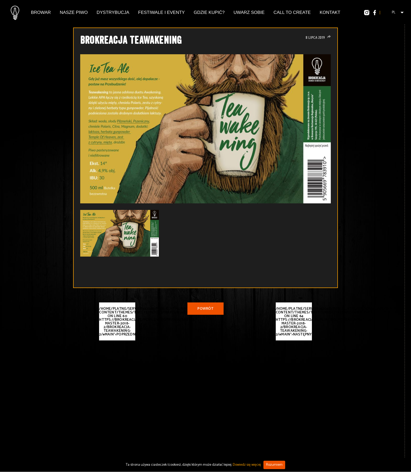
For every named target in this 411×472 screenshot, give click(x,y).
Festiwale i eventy (161, 12)
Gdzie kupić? (209, 12)
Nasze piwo (74, 12)
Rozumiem (274, 465)
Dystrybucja (113, 12)
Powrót (205, 309)
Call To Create (292, 12)
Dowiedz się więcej (247, 465)
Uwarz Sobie (249, 12)
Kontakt (330, 12)
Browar (41, 12)
